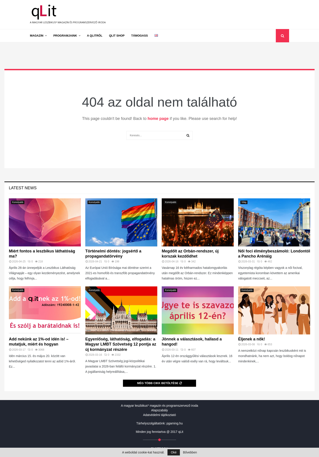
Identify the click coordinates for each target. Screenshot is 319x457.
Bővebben (190, 452)
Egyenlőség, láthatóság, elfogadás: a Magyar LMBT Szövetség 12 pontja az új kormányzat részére (120, 344)
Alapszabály (159, 410)
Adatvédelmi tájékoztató (159, 415)
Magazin (36, 35)
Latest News (23, 188)
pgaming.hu (175, 423)
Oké (174, 452)
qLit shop (116, 35)
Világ (243, 202)
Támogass (139, 35)
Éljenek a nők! (251, 339)
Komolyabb (17, 202)
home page (158, 118)
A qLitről (95, 35)
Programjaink (65, 35)
